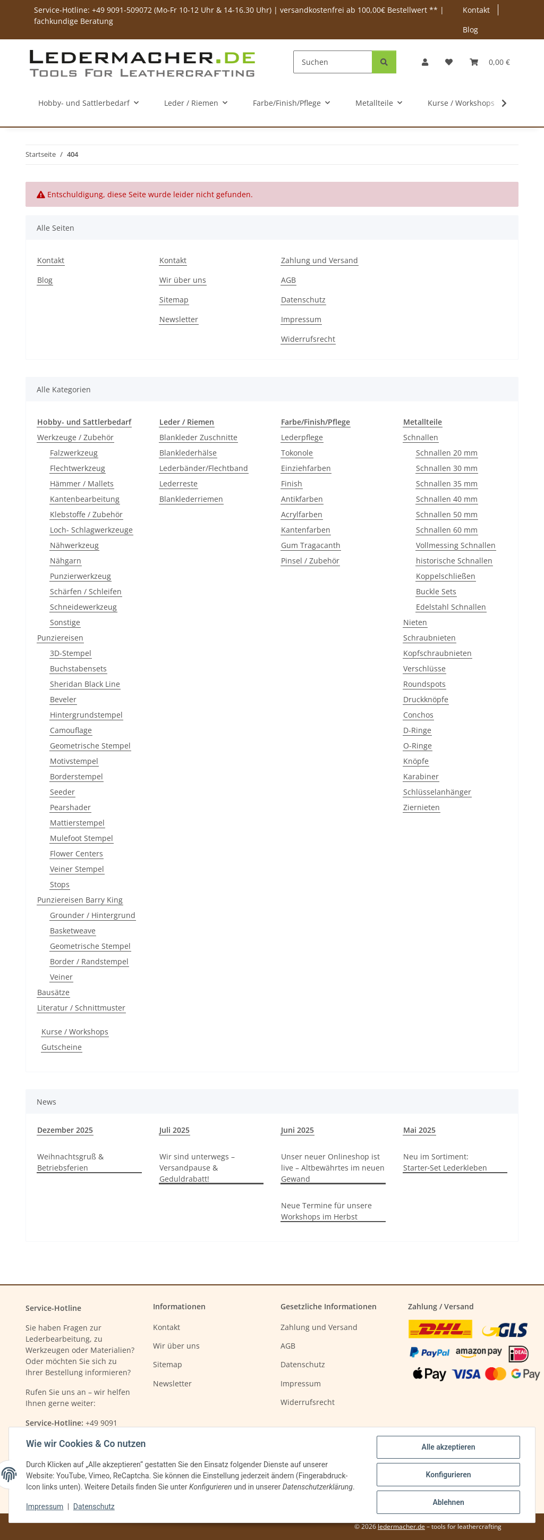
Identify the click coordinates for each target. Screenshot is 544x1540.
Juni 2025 (297, 1130)
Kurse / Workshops (74, 1031)
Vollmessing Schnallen (456, 545)
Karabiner (421, 776)
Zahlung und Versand (319, 260)
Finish (291, 483)
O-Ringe (417, 745)
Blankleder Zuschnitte (198, 437)
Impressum (44, 1507)
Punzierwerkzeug (80, 576)
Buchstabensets (78, 668)
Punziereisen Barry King (80, 900)
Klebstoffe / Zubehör (86, 514)
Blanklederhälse (188, 453)
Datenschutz (94, 1507)
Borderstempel (76, 776)
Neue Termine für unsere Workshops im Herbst (326, 1211)
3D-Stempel (70, 653)
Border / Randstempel (89, 961)
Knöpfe (416, 761)
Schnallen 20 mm (447, 453)
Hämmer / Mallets (82, 483)
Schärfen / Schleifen (86, 591)
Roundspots (424, 684)
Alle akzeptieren (448, 1447)
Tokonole (297, 453)
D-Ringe (417, 730)
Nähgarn (65, 561)
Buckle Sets (436, 591)
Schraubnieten (429, 638)
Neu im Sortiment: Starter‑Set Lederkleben (445, 1162)
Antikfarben (302, 499)
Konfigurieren (448, 1474)
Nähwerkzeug (74, 545)
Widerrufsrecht (308, 339)
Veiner (61, 977)
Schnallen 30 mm (447, 468)
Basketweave (73, 930)
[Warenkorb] (489, 62)
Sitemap (174, 299)
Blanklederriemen (191, 499)
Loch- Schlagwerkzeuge (91, 530)
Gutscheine (61, 1047)
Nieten (415, 622)
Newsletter (178, 319)
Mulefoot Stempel (81, 838)
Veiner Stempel (77, 869)
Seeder (62, 792)
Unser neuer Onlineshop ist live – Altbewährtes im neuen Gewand (333, 1167)
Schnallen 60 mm (447, 530)
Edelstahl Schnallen (451, 607)
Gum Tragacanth (311, 545)
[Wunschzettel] (449, 62)
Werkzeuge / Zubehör (75, 437)
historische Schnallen (454, 561)
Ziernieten (421, 807)
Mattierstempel (77, 823)
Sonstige (65, 622)
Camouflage (71, 730)
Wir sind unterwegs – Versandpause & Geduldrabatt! (197, 1167)
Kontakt (476, 10)
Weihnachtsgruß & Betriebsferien (70, 1162)
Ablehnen (448, 1502)
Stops (60, 884)
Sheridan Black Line (85, 684)
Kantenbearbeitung (85, 499)
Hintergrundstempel (86, 715)
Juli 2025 (174, 1130)
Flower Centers (76, 853)
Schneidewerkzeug (83, 607)
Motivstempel (74, 761)
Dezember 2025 (65, 1130)
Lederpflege (302, 437)
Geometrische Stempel (90, 745)
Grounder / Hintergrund (92, 915)
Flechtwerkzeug (77, 468)
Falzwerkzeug (74, 453)
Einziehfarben (306, 468)
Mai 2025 (419, 1130)
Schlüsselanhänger (437, 792)
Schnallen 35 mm (447, 483)
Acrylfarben (301, 514)
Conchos (418, 715)
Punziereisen (60, 638)
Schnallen (420, 437)
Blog (470, 29)
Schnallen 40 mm (447, 499)
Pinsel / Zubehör (310, 561)
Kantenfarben (305, 530)
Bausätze (53, 992)
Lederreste (178, 483)
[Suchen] (332, 62)
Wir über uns (182, 280)
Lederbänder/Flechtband (203, 468)
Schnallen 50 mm (447, 514)
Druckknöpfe (425, 699)
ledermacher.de (401, 1526)
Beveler (63, 699)
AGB (288, 280)
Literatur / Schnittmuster (81, 1008)
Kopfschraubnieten (437, 653)
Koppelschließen (445, 576)
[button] (425, 62)
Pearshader (70, 807)
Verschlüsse (424, 668)
